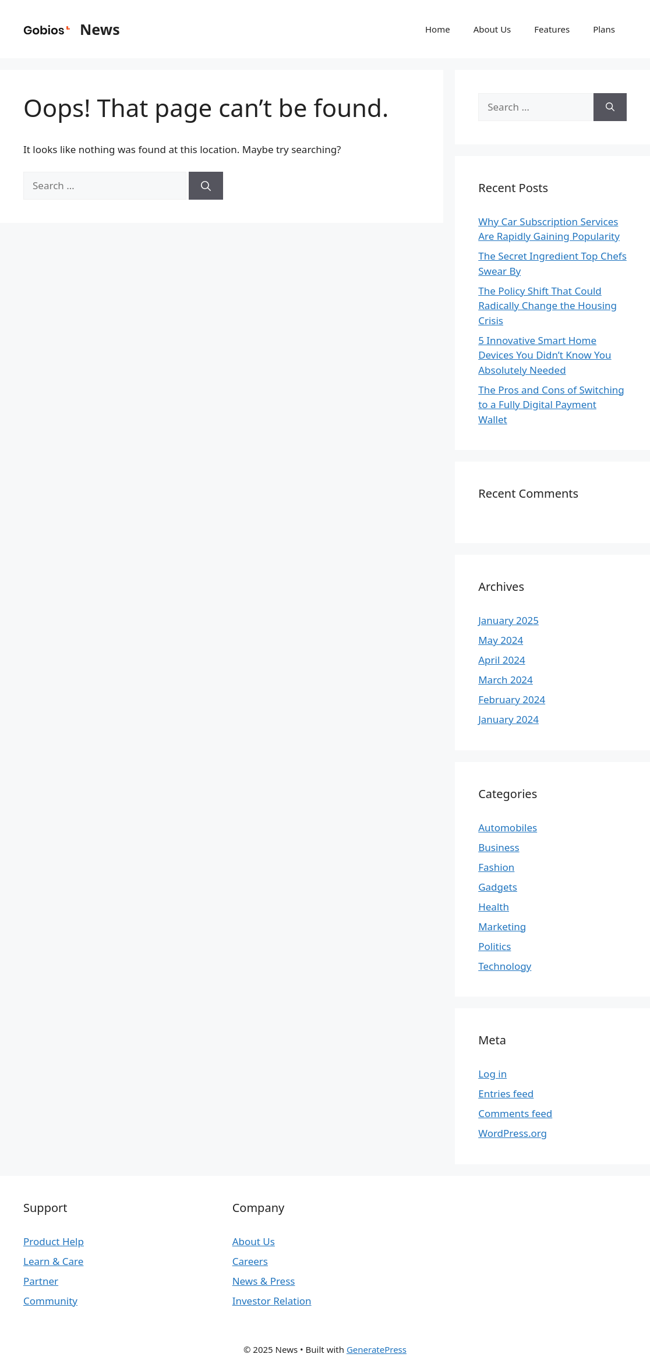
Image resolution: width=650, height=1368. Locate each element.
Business (498, 847)
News (100, 29)
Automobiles (507, 827)
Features (552, 29)
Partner (40, 1281)
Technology (504, 966)
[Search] (206, 186)
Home (437, 29)
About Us (492, 29)
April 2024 (501, 660)
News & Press (263, 1281)
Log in (492, 1073)
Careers (250, 1261)
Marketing (502, 926)
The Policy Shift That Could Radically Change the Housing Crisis (547, 305)
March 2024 (505, 679)
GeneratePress (377, 1349)
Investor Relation (272, 1300)
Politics (494, 946)
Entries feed (506, 1093)
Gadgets (497, 887)
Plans (604, 29)
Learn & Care (53, 1261)
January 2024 (508, 719)
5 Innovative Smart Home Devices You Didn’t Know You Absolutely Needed (544, 355)
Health (493, 906)
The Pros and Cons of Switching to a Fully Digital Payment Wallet (551, 404)
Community (50, 1300)
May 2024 (500, 640)
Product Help (53, 1241)
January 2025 (508, 620)
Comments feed (515, 1113)
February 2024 (511, 699)
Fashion (496, 867)
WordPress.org (512, 1133)
